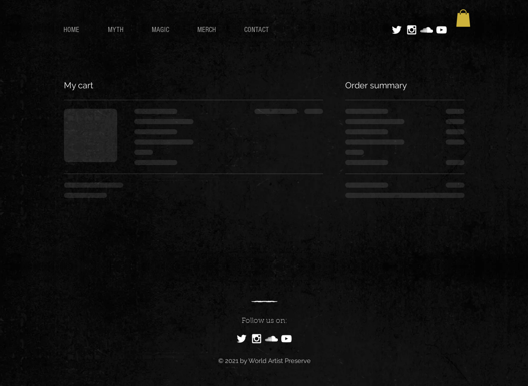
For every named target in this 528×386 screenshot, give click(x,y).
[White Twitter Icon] (396, 29)
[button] (463, 18)
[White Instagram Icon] (411, 29)
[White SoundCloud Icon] (426, 29)
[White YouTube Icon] (441, 29)
